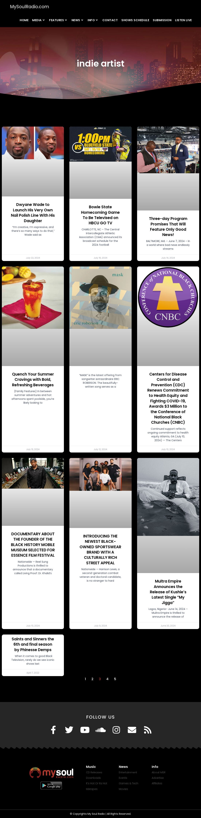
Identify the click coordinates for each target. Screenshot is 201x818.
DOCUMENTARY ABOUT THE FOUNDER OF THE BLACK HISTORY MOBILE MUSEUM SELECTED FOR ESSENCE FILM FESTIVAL (33, 544)
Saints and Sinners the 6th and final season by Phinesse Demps (33, 644)
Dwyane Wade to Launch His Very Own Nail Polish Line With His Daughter (33, 212)
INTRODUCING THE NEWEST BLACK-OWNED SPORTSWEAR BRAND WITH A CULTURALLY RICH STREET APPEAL (100, 549)
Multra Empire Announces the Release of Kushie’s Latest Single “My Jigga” (168, 592)
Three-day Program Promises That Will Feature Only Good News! (168, 226)
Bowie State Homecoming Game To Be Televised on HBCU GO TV (100, 215)
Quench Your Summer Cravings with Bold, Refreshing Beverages (33, 380)
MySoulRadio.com (29, 7)
